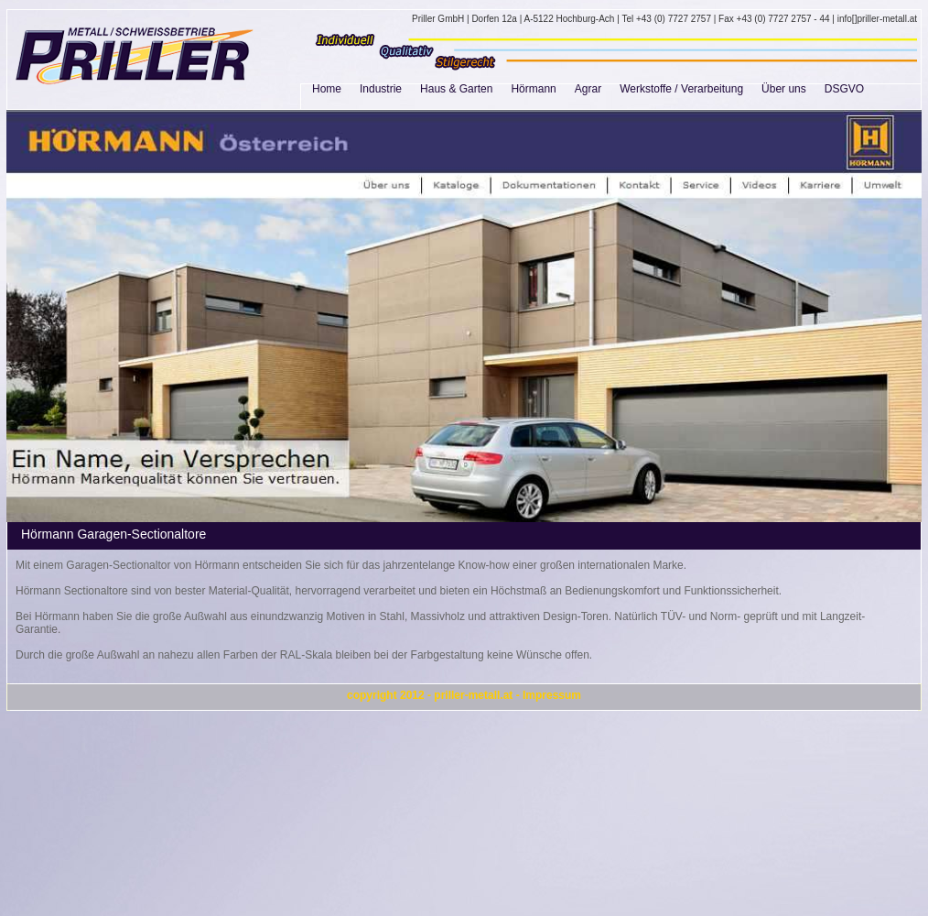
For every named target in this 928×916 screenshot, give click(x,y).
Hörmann (533, 88)
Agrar (588, 88)
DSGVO (844, 88)
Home (326, 88)
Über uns (783, 88)
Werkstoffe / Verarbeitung (681, 88)
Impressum (552, 695)
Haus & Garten (456, 88)
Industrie (381, 88)
